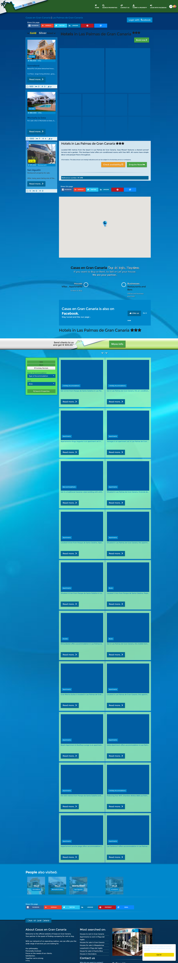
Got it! (159, 955)
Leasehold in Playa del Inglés (91, 948)
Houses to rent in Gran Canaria (92, 934)
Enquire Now (137, 164)
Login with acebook (140, 20)
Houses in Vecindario (88, 954)
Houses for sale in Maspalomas (92, 945)
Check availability (113, 164)
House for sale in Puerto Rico (91, 951)
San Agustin (34, 172)
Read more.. (36, 79)
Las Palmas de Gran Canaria (67, 17)
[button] (105, 223)
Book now (141, 40)
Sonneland (33, 65)
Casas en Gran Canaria (38, 17)
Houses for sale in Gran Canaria (92, 942)
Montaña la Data (36, 117)
